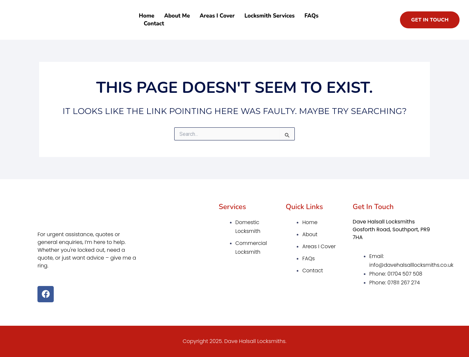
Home (146, 16)
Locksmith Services (269, 16)
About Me (177, 16)
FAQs (312, 16)
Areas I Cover (217, 16)
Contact (154, 23)
